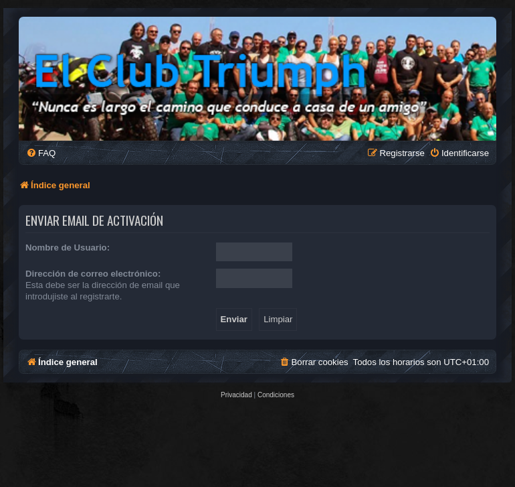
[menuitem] (41, 153)
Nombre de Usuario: (67, 247)
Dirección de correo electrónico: (93, 274)
